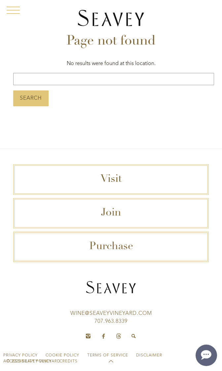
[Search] (133, 336)
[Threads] (118, 336)
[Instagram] (88, 336)
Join (111, 213)
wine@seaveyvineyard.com (111, 313)
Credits (68, 361)
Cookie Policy (62, 355)
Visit (111, 179)
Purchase (111, 247)
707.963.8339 (111, 321)
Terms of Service (107, 355)
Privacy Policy (20, 355)
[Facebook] (103, 336)
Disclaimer (149, 355)
